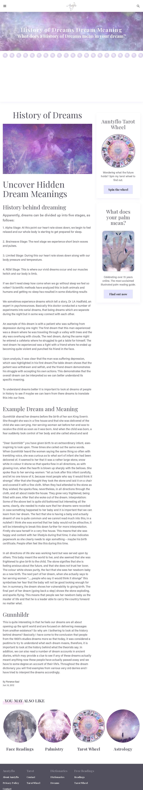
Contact (31, 777)
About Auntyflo (11, 777)
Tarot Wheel (33, 782)
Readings (79, 777)
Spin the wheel (118, 189)
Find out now (118, 294)
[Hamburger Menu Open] (4, 6)
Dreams (54, 782)
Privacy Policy (11, 782)
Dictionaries (57, 777)
